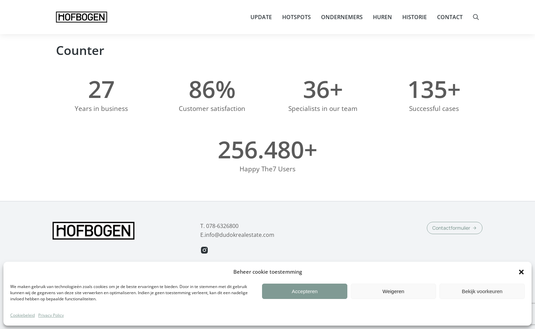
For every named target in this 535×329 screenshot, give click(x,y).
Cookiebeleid (22, 323)
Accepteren (305, 299)
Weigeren (393, 299)
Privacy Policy (51, 323)
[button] (521, 279)
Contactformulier (454, 228)
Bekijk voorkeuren (482, 299)
